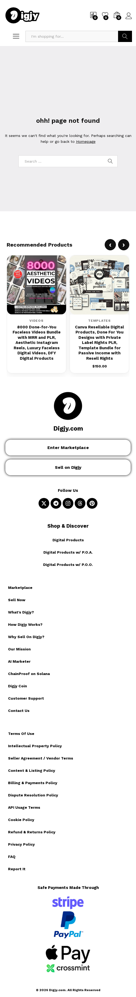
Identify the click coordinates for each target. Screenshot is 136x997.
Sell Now (16, 600)
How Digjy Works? (25, 624)
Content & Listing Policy (31, 770)
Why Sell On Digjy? (26, 637)
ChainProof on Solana (29, 674)
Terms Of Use (21, 733)
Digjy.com (68, 428)
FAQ (12, 856)
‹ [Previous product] (110, 244)
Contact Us (18, 710)
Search (125, 36)
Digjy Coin (17, 686)
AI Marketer (19, 661)
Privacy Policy (21, 844)
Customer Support (26, 698)
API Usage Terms (24, 807)
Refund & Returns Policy (31, 832)
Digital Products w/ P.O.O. (68, 564)
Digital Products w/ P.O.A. (68, 552)
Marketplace (20, 587)
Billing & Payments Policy (32, 783)
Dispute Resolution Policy (33, 795)
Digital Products (68, 540)
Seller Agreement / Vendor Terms (40, 758)
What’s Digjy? (21, 612)
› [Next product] (123, 244)
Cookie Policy (21, 820)
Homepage (86, 141)
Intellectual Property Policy (35, 746)
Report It (16, 869)
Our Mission (19, 649)
